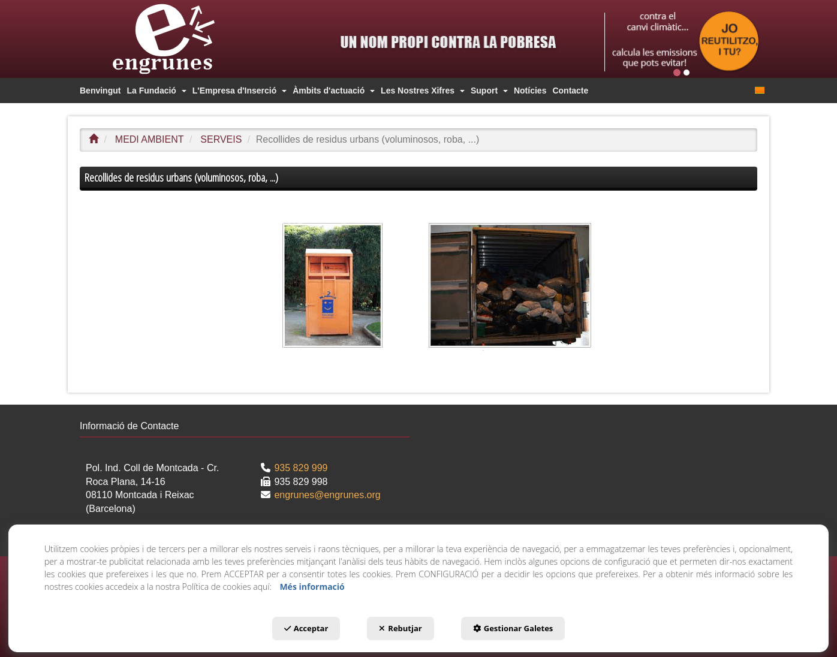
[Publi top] (682, 41)
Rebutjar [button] (400, 628)
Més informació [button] (311, 586)
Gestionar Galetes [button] (513, 628)
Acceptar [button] (306, 628)
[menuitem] (100, 90)
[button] (185, 39)
